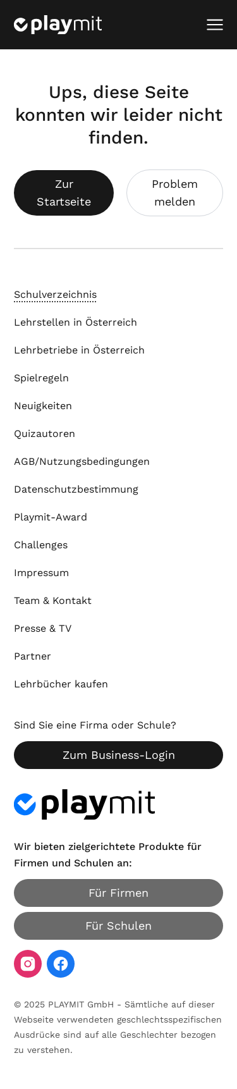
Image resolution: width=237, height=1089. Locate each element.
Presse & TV (42, 628)
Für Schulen (118, 925)
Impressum (41, 573)
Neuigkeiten (43, 406)
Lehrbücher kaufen (61, 684)
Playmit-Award (50, 517)
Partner (32, 656)
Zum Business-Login (119, 754)
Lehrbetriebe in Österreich (79, 350)
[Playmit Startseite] (58, 24)
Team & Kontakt (53, 600)
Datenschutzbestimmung (76, 489)
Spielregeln (41, 378)
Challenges (41, 545)
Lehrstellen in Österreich (75, 322)
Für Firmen (118, 892)
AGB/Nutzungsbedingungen (82, 461)
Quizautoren (44, 434)
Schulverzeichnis (55, 294)
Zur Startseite (64, 192)
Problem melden (175, 192)
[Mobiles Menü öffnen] (214, 24)
